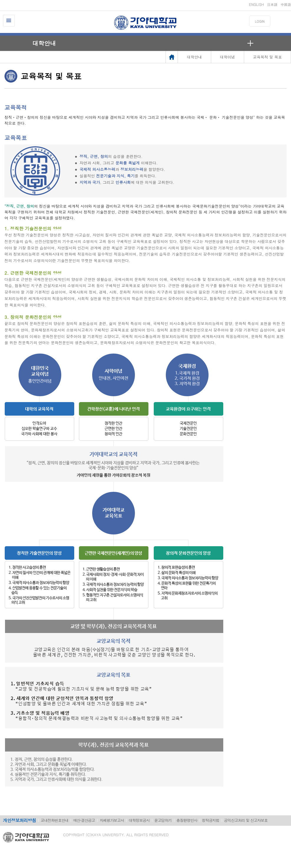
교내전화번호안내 (54, 820)
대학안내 (44, 43)
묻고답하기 (163, 820)
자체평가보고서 (112, 820)
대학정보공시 (139, 820)
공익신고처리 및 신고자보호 (246, 820)
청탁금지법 (210, 820)
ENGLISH (256, 4)
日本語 (272, 4)
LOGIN (260, 21)
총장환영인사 (186, 820)
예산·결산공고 (84, 820)
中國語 (285, 4)
